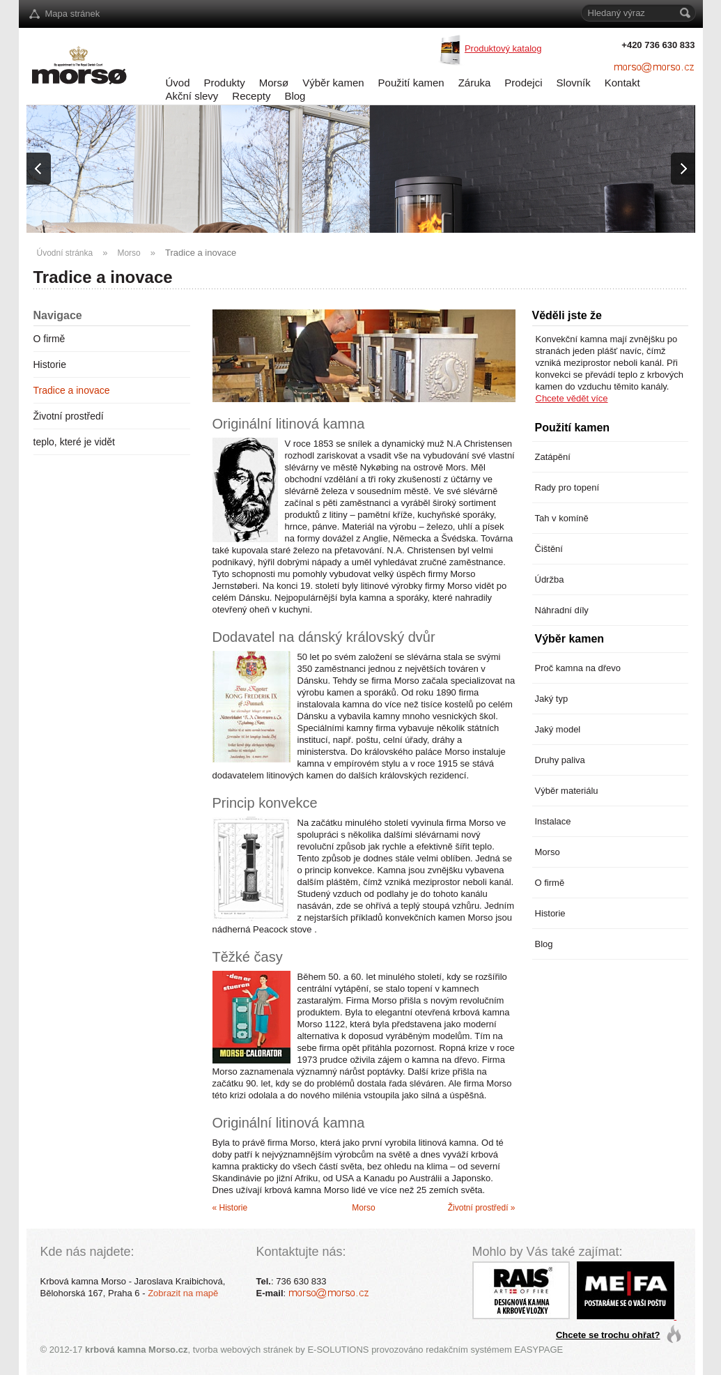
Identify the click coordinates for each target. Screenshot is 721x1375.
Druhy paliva (560, 760)
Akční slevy (192, 96)
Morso (128, 253)
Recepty (251, 96)
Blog (294, 96)
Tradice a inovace (200, 252)
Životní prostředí (68, 416)
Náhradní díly (562, 610)
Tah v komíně (562, 518)
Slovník (574, 83)
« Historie (230, 1208)
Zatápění (553, 457)
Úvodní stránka (65, 253)
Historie (49, 364)
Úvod (178, 83)
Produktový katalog (503, 48)
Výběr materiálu (566, 790)
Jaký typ (551, 698)
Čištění (549, 549)
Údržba (549, 579)
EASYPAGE (538, 1349)
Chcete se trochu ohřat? (608, 1335)
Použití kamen (411, 83)
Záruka (474, 83)
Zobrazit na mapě (183, 1293)
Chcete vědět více (572, 398)
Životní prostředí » (481, 1208)
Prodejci (523, 83)
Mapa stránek (72, 13)
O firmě (49, 338)
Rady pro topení (567, 487)
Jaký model (558, 729)
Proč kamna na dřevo (578, 668)
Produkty (224, 83)
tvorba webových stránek (243, 1349)
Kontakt (622, 83)
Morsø (274, 83)
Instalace (553, 821)
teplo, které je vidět (74, 441)
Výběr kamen (333, 83)
